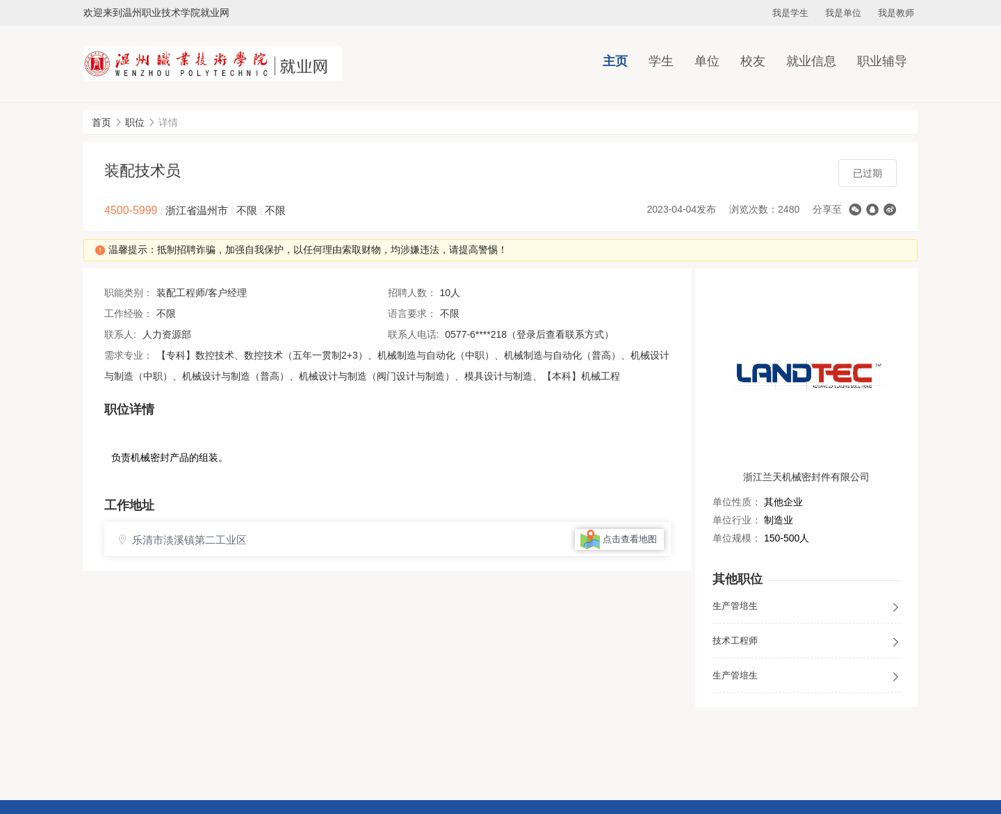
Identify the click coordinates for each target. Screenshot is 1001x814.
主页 (615, 61)
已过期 (867, 173)
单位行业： (737, 520)
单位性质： (737, 501)
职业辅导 (882, 61)
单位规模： (737, 538)
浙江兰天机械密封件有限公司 (806, 476)
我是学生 (790, 13)
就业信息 (811, 61)
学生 (661, 61)
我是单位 (843, 13)
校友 (752, 61)
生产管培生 (806, 607)
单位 (706, 61)
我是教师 (896, 13)
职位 (135, 122)
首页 (101, 122)
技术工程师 (806, 641)
